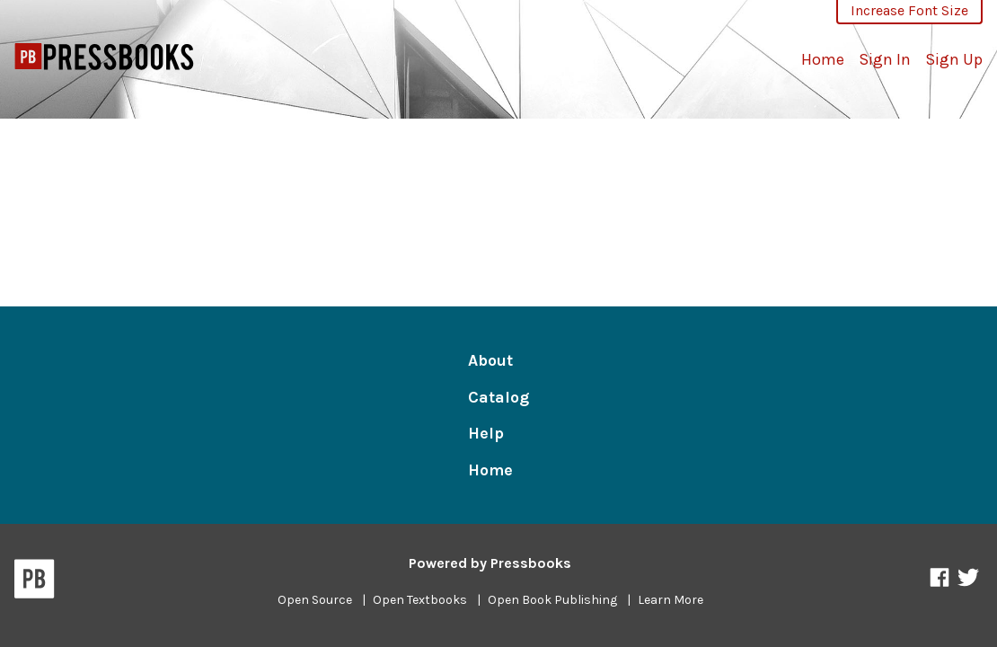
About (490, 360)
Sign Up (954, 59)
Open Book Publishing (552, 599)
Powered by (490, 563)
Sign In (885, 59)
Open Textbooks (420, 599)
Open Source (315, 599)
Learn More (670, 599)
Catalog (498, 397)
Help (486, 433)
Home (822, 59)
